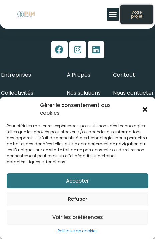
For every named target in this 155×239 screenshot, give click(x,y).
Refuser (77, 199)
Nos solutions (84, 93)
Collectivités (17, 93)
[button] (145, 109)
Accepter (77, 180)
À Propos (78, 75)
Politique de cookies (78, 231)
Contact (124, 75)
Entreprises (16, 75)
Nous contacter (133, 93)
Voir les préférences (77, 217)
